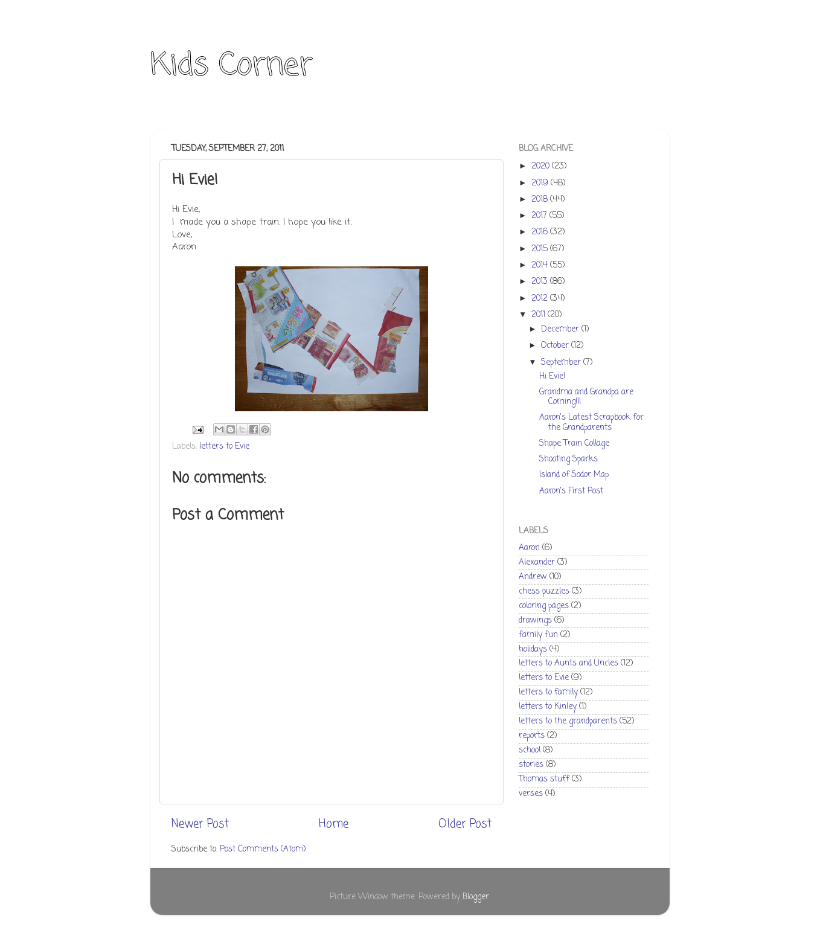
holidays (533, 649)
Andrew (533, 577)
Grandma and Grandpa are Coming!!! (586, 397)
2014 (540, 265)
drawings (535, 620)
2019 (541, 183)
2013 (540, 281)
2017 (540, 216)
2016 (540, 232)
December (561, 329)
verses (531, 793)
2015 (540, 249)
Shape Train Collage (574, 443)
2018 (540, 199)
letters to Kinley (548, 707)
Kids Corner (231, 66)
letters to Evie (224, 446)
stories (531, 765)
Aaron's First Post (571, 491)
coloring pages (544, 606)
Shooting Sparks (568, 459)
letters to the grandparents (568, 721)
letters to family (548, 692)
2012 (540, 298)
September (562, 362)
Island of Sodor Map (574, 475)
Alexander (537, 562)
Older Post (465, 824)
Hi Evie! (552, 376)
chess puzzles (544, 591)
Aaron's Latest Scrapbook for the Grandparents (591, 422)
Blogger (476, 897)
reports (532, 736)
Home (333, 824)
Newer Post (200, 824)
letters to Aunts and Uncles (568, 663)
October (556, 345)
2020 (541, 166)
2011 (539, 315)
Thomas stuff (544, 779)
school (529, 750)
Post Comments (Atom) (263, 849)
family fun (538, 635)
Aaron (529, 548)
